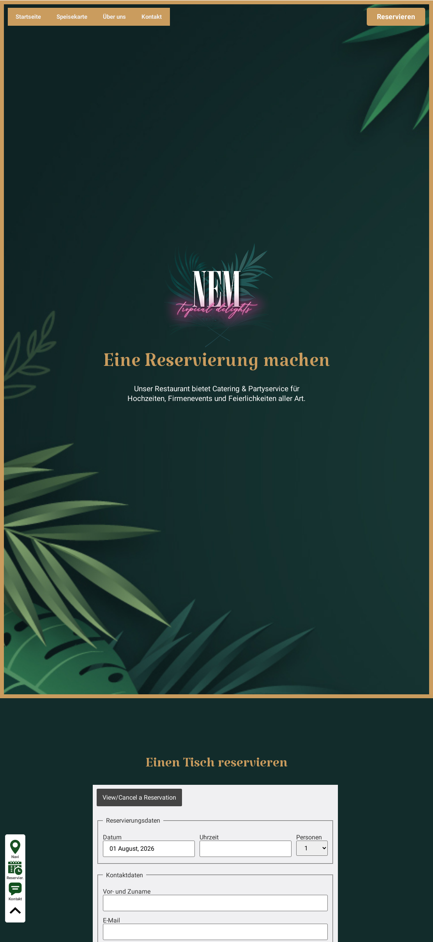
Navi (15, 849)
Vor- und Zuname (126, 892)
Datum (112, 837)
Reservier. (15, 870)
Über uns (114, 16)
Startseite (28, 16)
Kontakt (151, 16)
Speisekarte (72, 16)
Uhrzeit (209, 837)
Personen (309, 837)
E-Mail (111, 920)
